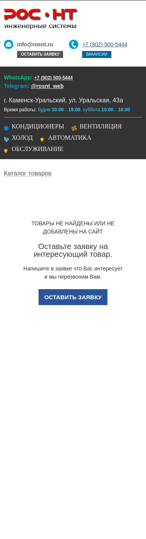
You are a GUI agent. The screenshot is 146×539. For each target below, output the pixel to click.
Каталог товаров (27, 174)
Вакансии (96, 54)
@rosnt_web (47, 86)
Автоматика (69, 137)
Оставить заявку (40, 54)
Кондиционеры (38, 126)
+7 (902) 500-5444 (104, 44)
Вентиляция (100, 126)
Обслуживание (37, 149)
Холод (22, 137)
